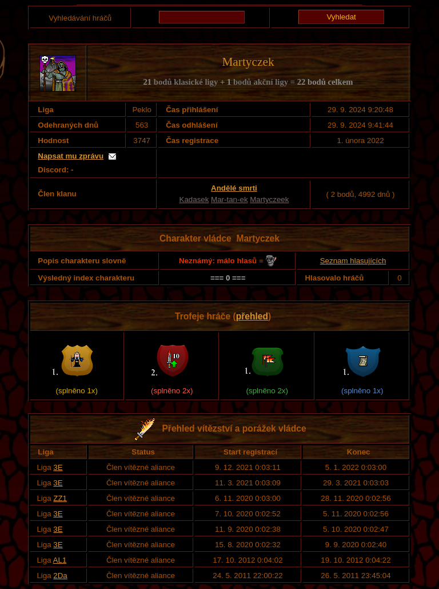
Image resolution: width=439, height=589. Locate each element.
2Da (60, 575)
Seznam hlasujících (353, 260)
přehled (252, 316)
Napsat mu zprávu (70, 156)
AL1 (60, 560)
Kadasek (194, 199)
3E (57, 467)
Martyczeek (269, 199)
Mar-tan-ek (229, 199)
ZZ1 (60, 498)
